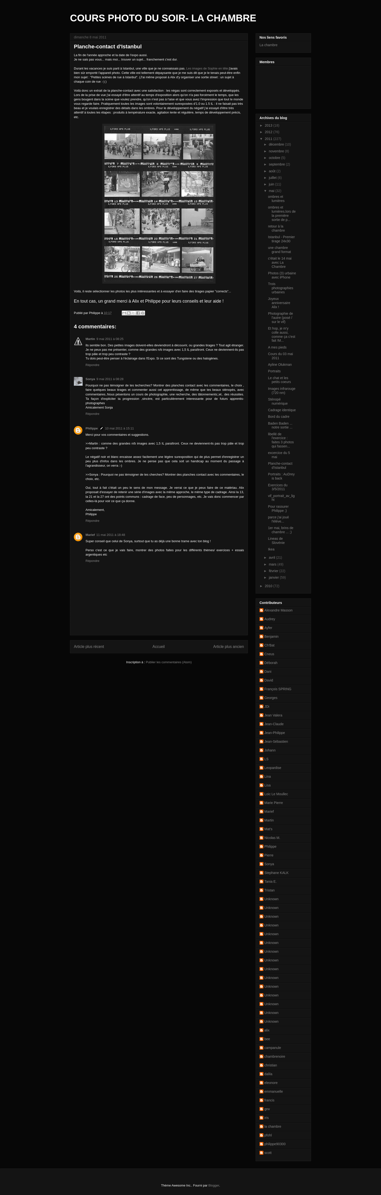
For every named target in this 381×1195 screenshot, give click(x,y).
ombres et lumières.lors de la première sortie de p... (282, 213)
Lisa (267, 785)
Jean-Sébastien (276, 741)
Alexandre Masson (278, 610)
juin (272, 184)
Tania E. (270, 881)
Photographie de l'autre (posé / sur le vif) (280, 318)
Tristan (269, 890)
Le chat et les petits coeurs (279, 380)
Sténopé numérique (278, 401)
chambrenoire (274, 1056)
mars (273, 564)
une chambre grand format (279, 250)
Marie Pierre (273, 803)
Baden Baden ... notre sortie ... (280, 425)
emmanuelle (273, 1091)
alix (266, 1030)
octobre (275, 158)
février (274, 571)
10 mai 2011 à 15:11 (119, 428)
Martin (90, 339)
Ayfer (268, 628)
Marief (90, 535)
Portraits (274, 371)
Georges (270, 698)
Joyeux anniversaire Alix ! (279, 303)
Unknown (271, 899)
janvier (274, 577)
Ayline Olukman (280, 364)
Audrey (269, 619)
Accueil (159, 647)
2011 (269, 139)
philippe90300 (275, 1144)
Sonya (90, 379)
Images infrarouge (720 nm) (281, 391)
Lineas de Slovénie (276, 541)
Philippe (92, 428)
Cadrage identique (282, 410)
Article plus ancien (228, 647)
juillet (273, 178)
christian (270, 1065)
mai (272, 191)
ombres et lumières (276, 199)
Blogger (213, 1185)
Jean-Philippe (274, 733)
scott (268, 1153)
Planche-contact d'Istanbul (280, 466)
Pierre (268, 855)
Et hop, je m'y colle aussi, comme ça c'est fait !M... (281, 334)
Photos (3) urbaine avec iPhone (282, 275)
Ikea (271, 549)
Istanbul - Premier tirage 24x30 (281, 239)
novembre (277, 151)
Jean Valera (273, 715)
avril (272, 557)
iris (266, 1118)
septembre (277, 164)
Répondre (92, 365)
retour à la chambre (276, 228)
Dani (267, 671)
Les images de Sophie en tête (207, 68)
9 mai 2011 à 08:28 (109, 379)
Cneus (269, 654)
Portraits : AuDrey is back (281, 476)
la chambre (272, 1126)
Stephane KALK (276, 873)
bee (267, 1039)
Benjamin (271, 636)
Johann (270, 750)
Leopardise (272, 768)
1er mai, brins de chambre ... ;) (280, 530)
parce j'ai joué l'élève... (278, 519)
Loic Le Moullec (276, 794)
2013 (269, 125)
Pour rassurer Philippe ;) (278, 509)
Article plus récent (89, 647)
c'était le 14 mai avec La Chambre (280, 262)
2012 (269, 132)
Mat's (268, 829)
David (268, 680)
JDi (266, 706)
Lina (267, 776)
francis (269, 1100)
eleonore (271, 1083)
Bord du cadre (278, 417)
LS (266, 759)
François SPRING (277, 689)
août (272, 171)
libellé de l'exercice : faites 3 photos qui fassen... (281, 440)
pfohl (268, 1135)
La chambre (268, 45)
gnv (267, 1109)
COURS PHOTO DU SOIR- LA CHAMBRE (163, 18)
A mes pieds (277, 347)
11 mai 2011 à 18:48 (110, 535)
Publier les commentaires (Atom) (169, 662)
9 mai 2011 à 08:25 (109, 339)
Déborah (270, 663)
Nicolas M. (272, 838)
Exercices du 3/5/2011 (277, 487)
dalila (268, 1074)
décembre (277, 144)
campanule (272, 1048)
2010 (269, 586)
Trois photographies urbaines (280, 288)
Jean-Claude (274, 724)
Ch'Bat (269, 645)
